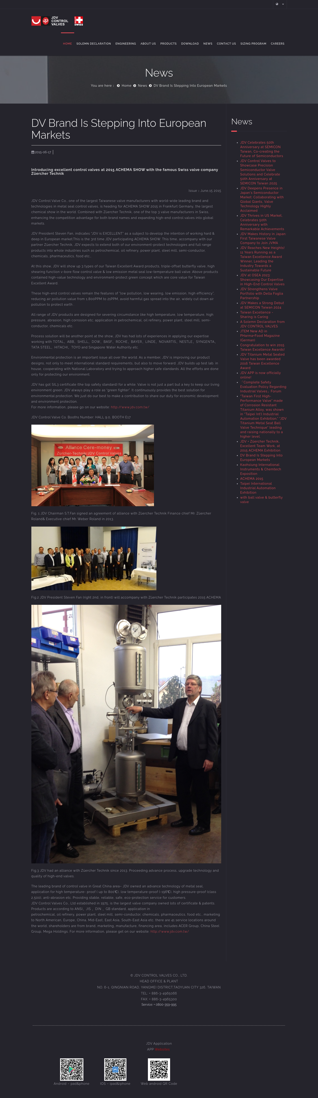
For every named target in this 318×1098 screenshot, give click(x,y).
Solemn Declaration (93, 43)
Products (168, 43)
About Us (148, 43)
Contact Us (226, 43)
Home (67, 43)
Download (190, 43)
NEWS (207, 43)
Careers (278, 43)
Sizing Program (253, 43)
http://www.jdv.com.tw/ (130, 407)
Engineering (125, 43)
